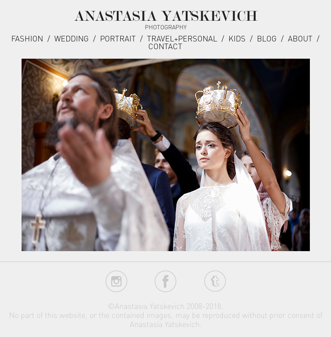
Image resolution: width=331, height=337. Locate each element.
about (300, 38)
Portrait (118, 38)
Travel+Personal (182, 38)
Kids (237, 38)
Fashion (27, 38)
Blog (267, 38)
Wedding (71, 38)
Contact (165, 46)
